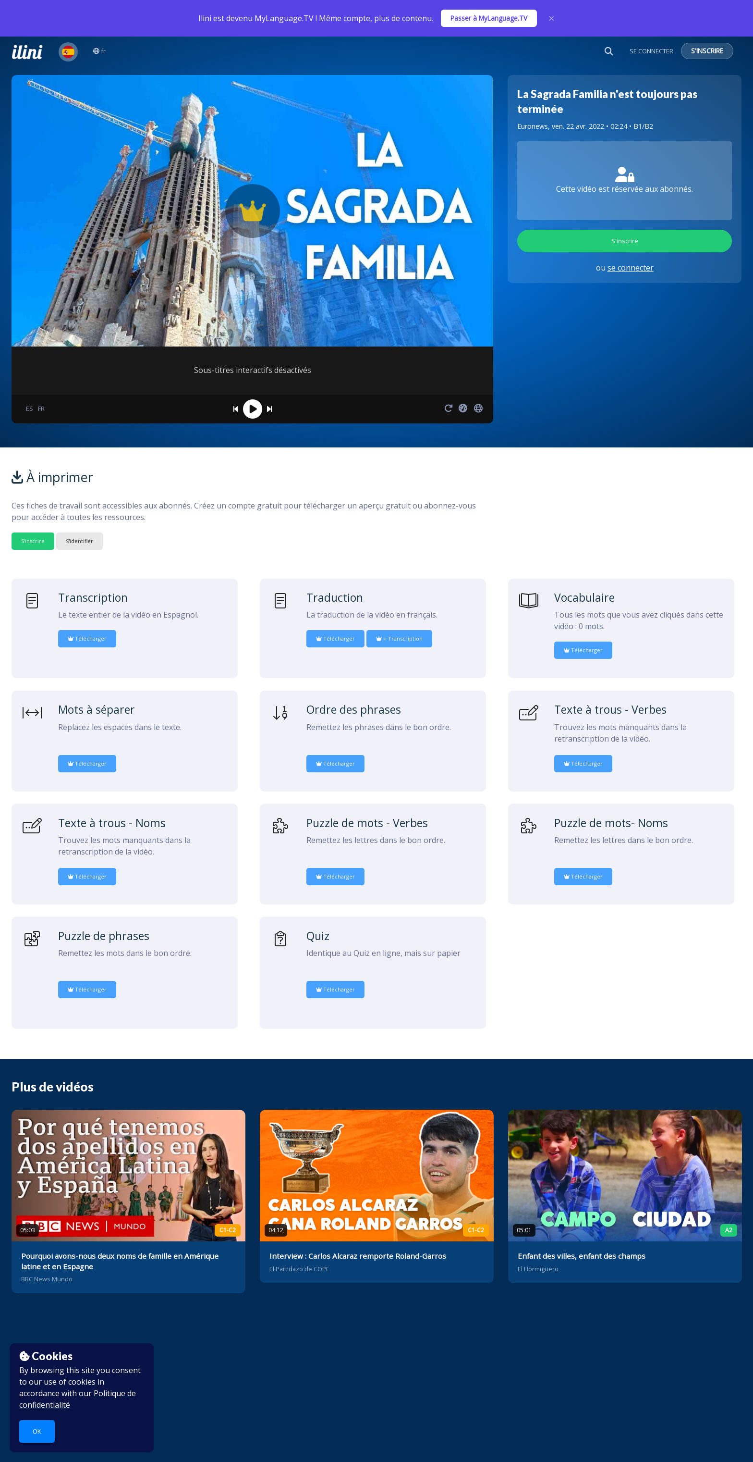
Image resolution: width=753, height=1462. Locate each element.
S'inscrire (624, 240)
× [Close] (551, 18)
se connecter (630, 267)
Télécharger (87, 638)
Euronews (532, 126)
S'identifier (79, 541)
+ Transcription (399, 638)
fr (99, 51)
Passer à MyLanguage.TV (488, 18)
